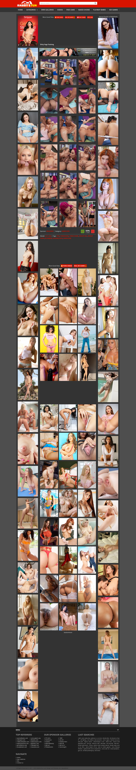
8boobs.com (34, 740)
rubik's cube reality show (84, 738)
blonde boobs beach (83, 745)
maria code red (105, 749)
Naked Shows (84, 10)
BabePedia (113, 17)
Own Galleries (20, 759)
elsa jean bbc (109, 743)
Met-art (47, 745)
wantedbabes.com (22, 738)
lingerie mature (88, 741)
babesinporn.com (35, 742)
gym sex (80, 750)
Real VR (61, 743)
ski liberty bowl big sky (88, 750)
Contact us (19, 763)
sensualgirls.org (35, 738)
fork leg (89, 743)
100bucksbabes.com (22, 742)
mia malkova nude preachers (94, 740)
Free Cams (70, 10)
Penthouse (48, 740)
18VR (60, 738)
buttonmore (68, 632)
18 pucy (91, 745)
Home (20, 10)
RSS (17, 761)
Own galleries (47, 10)
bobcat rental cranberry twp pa (101, 745)
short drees (97, 750)
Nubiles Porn (62, 742)
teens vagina (106, 740)
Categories (32, 10)
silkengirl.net (34, 745)
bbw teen (116, 743)
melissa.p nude (95, 743)
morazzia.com (34, 747)
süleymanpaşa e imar (98, 741)
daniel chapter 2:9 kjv (91, 747)
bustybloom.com (21, 747)
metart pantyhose (114, 749)
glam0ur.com (34, 743)
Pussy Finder (81, 17)
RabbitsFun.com (41, 768)
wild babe (103, 743)
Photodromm (48, 747)
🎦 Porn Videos (59, 17)
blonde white (106, 738)
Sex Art (61, 740)
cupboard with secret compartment (92, 749)
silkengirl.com (20, 740)
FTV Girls (47, 738)
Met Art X (61, 745)
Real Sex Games (70, 17)
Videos (60, 10)
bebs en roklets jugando (104, 747)
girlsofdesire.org (21, 745)
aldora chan (109, 741)
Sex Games (113, 10)
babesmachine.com (22, 743)
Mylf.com (90, 17)
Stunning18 (62, 747)
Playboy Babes (99, 10)
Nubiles (47, 742)
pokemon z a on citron (96, 738)
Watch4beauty (49, 743)
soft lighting (83, 740)
